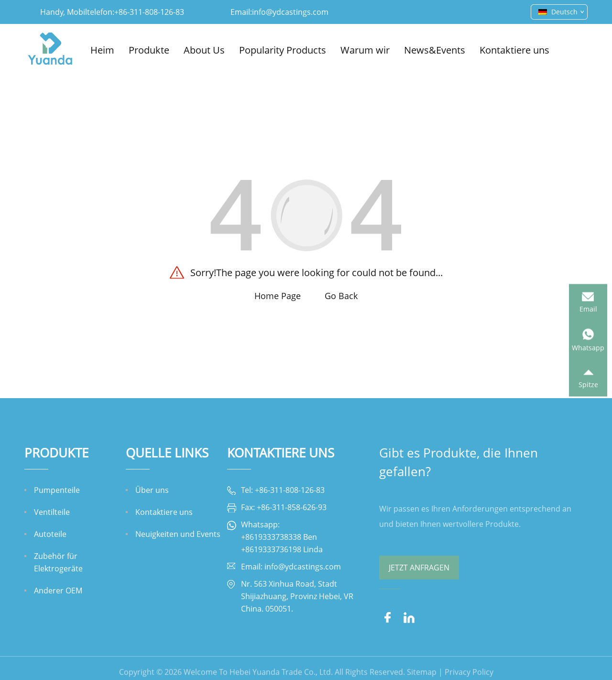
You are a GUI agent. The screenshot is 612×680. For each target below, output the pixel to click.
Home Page (277, 295)
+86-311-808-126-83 (149, 12)
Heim (102, 50)
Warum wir (365, 50)
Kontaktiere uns (514, 50)
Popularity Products (282, 50)
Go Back (341, 295)
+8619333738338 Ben (279, 537)
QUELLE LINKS (167, 452)
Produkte (149, 50)
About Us (204, 50)
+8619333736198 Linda (282, 549)
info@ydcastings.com (290, 12)
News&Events (434, 50)
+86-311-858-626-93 (292, 507)
